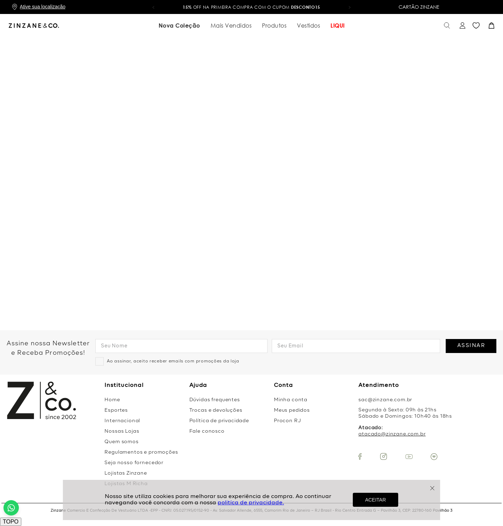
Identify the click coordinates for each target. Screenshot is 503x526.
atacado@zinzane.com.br (391, 434)
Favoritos (476, 25)
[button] (153, 7)
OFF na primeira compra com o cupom (251, 7)
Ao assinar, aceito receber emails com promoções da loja (173, 361)
